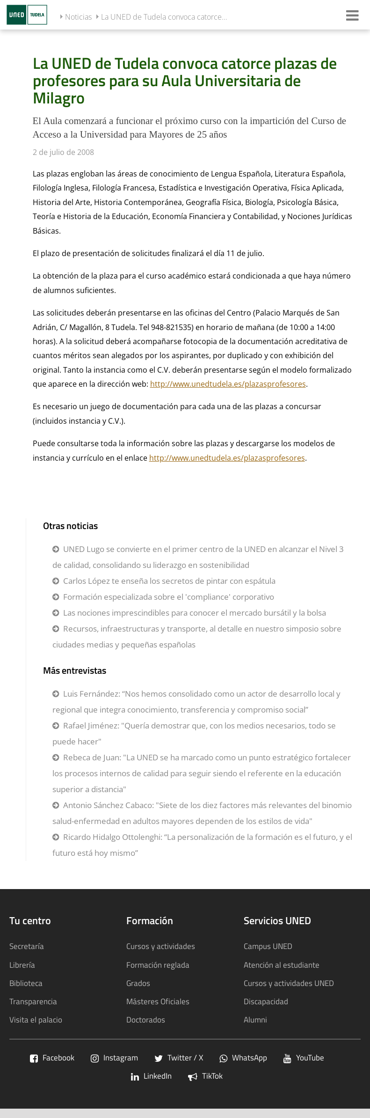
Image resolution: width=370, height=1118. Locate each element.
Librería (22, 965)
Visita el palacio (35, 1019)
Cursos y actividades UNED (289, 983)
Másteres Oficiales (157, 1001)
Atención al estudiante (281, 965)
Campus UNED (268, 946)
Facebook (52, 1057)
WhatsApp (243, 1057)
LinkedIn (151, 1075)
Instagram (114, 1057)
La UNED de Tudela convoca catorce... (164, 17)
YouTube (303, 1057)
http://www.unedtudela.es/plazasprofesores (228, 384)
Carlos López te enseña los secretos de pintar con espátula (169, 580)
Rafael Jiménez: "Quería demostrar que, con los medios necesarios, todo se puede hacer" (194, 733)
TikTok (205, 1075)
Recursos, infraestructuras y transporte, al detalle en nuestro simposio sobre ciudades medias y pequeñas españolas (196, 636)
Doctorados (145, 1019)
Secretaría (26, 946)
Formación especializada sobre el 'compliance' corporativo (168, 596)
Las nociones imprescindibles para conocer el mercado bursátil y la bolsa (194, 612)
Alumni (255, 1019)
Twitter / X (178, 1057)
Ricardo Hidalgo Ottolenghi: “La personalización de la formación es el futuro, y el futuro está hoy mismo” (202, 844)
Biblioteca (26, 983)
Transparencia (33, 1001)
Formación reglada (157, 965)
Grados (138, 983)
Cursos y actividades (160, 946)
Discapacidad (266, 1001)
